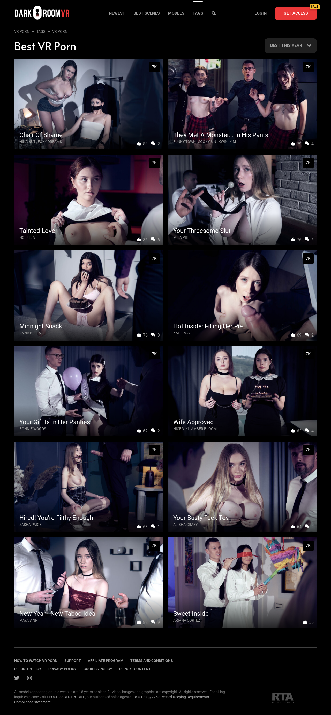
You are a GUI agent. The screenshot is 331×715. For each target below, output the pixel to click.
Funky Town (184, 142)
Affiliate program (105, 660)
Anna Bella (30, 333)
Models (176, 13)
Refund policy (27, 669)
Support (72, 660)
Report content (135, 669)
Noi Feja (27, 237)
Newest (117, 13)
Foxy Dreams (50, 142)
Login (260, 13)
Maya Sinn (28, 620)
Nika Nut (27, 142)
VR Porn (21, 31)
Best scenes (146, 13)
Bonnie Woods (32, 429)
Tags (198, 13)
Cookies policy (98, 669)
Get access (300, 11)
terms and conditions (151, 660)
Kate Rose (182, 333)
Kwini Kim (227, 142)
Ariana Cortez (186, 620)
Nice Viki (181, 429)
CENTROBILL (74, 697)
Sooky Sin (207, 142)
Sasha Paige (30, 524)
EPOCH (53, 697)
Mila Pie (180, 237)
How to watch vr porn (35, 660)
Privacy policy (62, 669)
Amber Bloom (204, 429)
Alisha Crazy (185, 524)
